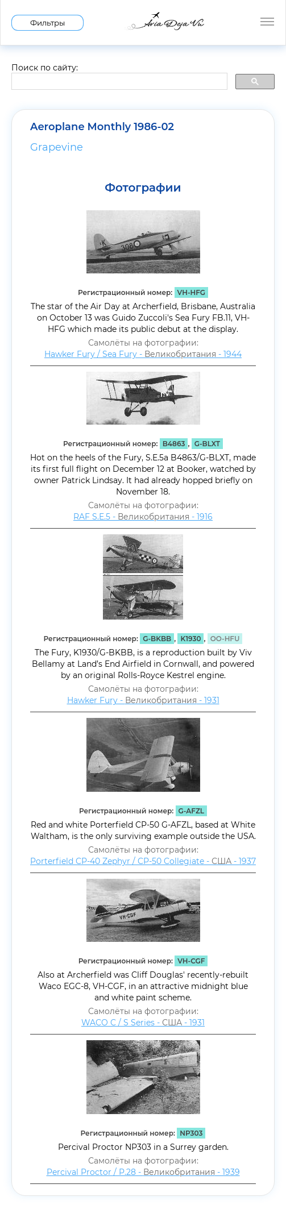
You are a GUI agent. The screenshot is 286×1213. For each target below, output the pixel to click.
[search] (118, 82)
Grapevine (56, 147)
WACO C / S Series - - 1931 (143, 1022)
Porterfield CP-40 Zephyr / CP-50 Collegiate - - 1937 (143, 861)
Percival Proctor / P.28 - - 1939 (143, 1172)
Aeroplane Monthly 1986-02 (102, 126)
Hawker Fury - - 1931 (143, 700)
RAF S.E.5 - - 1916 (143, 517)
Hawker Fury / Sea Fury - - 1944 (143, 354)
